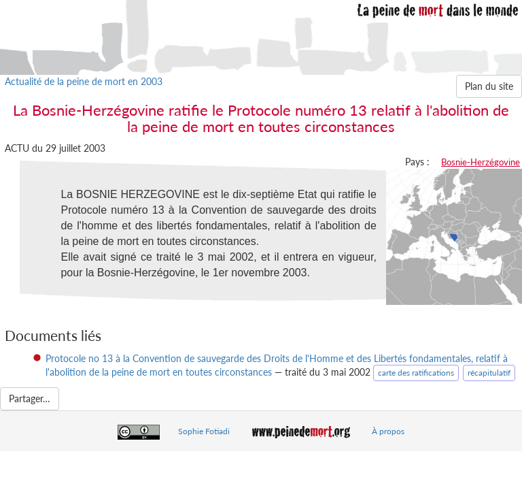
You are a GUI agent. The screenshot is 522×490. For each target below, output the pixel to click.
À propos (388, 431)
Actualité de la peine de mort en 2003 (83, 81)
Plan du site (489, 86)
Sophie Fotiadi (204, 431)
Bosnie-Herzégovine (480, 162)
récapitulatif (489, 373)
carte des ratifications (416, 373)
